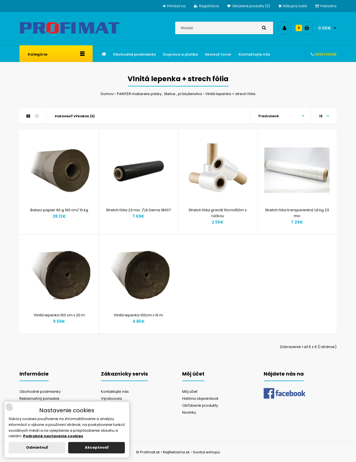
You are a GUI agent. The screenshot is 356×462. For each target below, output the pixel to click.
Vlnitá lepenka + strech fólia (230, 93)
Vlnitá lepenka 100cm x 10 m (138, 315)
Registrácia (206, 6)
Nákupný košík (292, 6)
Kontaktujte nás (115, 391)
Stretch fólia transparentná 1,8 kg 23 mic (297, 212)
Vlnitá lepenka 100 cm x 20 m (59, 315)
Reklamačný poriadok (39, 398)
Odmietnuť (37, 447)
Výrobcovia (111, 398)
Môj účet (189, 391)
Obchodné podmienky (40, 391)
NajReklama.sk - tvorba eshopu (191, 452)
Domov (107, 93)
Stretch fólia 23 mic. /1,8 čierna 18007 (138, 210)
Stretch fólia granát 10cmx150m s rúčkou (218, 212)
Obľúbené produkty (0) (248, 6)
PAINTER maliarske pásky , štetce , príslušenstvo (159, 93)
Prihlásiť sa (174, 6)
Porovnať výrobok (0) (75, 116)
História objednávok (200, 398)
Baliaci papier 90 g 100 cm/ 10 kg (59, 210)
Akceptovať (96, 447)
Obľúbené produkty (200, 405)
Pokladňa (326, 6)
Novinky (189, 412)
